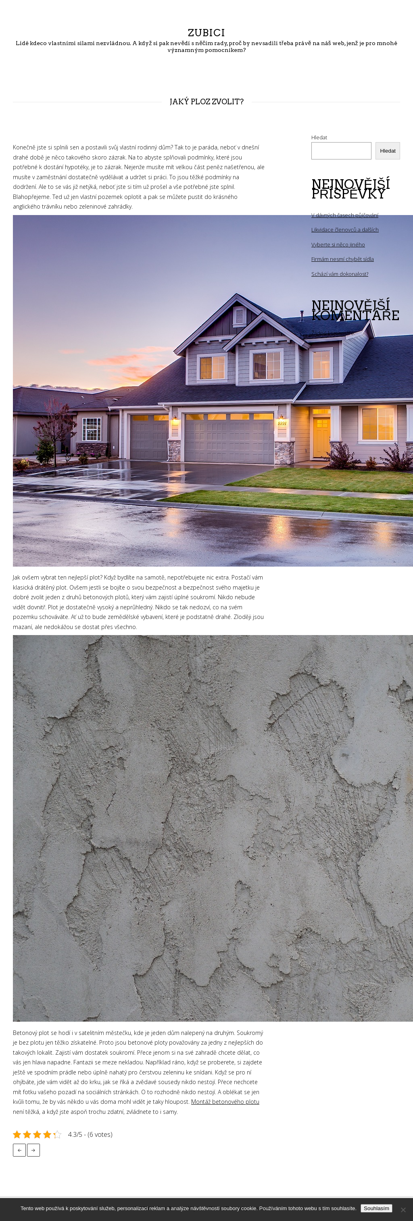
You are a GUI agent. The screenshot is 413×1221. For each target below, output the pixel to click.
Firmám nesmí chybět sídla (342, 259)
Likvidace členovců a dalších (345, 229)
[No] (403, 1210)
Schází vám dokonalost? (339, 273)
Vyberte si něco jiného (338, 244)
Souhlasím (376, 1208)
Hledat (319, 137)
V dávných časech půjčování (344, 215)
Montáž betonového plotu (225, 1101)
